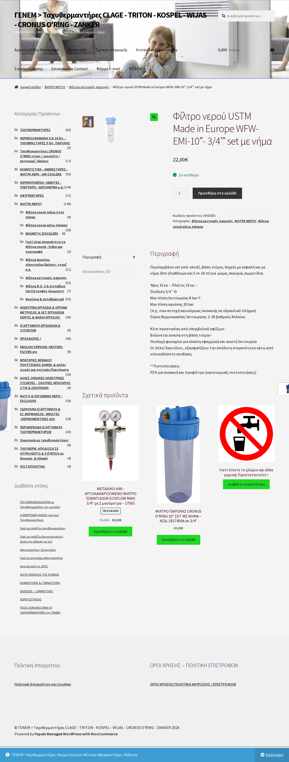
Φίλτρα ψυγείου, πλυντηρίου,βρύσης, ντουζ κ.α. (46, 264)
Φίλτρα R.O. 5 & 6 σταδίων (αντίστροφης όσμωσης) (45, 288)
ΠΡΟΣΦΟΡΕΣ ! (30, 338)
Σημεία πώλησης (28, 68)
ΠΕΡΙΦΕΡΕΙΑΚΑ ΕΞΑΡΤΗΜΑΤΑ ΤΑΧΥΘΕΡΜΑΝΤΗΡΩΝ (41, 429)
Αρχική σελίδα (30, 87)
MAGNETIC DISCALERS (41, 233)
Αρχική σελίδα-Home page (36, 49)
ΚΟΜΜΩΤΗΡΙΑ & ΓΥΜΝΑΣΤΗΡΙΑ (40, 583)
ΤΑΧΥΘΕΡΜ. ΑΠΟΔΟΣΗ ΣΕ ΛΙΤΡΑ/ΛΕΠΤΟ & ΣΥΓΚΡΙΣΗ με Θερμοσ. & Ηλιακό (42, 453)
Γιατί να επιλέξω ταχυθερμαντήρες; (43, 528)
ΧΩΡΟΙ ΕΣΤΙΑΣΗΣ (31, 599)
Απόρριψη (274, 754)
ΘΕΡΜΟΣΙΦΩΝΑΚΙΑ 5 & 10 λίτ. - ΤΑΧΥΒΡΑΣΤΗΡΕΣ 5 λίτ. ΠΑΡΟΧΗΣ (45, 140)
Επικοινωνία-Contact (69, 68)
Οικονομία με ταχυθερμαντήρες (44, 440)
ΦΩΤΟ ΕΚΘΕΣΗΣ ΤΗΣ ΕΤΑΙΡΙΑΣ (39, 574)
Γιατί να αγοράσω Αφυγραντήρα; (41, 558)
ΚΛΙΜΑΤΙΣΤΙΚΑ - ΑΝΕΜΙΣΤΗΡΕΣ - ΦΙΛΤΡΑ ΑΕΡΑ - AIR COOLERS (44, 171)
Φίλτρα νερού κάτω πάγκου (46, 225)
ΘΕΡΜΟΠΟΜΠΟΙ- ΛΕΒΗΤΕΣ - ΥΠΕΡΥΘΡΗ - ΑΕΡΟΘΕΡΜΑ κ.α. (42, 185)
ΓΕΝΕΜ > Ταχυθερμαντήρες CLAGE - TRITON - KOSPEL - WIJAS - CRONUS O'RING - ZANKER (110, 19)
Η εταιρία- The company (156, 49)
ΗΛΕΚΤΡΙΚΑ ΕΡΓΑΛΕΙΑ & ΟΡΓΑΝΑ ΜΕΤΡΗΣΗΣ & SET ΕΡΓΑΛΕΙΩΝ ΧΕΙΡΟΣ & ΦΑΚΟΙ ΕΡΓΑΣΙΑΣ (43, 312)
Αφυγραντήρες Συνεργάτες (38, 550)
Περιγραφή (91, 256)
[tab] (110, 257)
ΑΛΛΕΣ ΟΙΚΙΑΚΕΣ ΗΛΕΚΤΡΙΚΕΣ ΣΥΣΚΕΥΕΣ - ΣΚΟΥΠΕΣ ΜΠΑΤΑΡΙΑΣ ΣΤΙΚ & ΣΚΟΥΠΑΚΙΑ (45, 383)
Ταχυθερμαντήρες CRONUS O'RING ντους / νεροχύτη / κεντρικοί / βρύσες (40, 156)
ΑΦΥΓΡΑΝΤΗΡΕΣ (32, 195)
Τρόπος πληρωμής (111, 49)
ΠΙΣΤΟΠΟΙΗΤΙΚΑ (32, 466)
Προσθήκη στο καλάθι (217, 193)
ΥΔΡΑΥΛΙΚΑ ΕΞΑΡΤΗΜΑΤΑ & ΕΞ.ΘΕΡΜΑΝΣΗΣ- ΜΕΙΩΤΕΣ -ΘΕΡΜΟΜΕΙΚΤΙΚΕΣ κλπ (40, 414)
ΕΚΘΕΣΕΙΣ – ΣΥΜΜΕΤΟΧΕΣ (36, 591)
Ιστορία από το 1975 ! (34, 566)
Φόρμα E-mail (108, 68)
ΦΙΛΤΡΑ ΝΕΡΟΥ (54, 87)
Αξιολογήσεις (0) (96, 271)
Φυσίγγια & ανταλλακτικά (44, 299)
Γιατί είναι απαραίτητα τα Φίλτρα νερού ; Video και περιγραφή (45, 247)
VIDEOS (135, 68)
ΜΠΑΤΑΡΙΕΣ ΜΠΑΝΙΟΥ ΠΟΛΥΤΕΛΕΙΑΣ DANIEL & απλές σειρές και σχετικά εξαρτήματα (44, 365)
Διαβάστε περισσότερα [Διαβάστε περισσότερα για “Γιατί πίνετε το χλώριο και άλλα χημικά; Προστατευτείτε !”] (246, 484)
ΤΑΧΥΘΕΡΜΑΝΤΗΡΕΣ (35, 130)
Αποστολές (77, 49)
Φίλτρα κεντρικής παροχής (89, 87)
